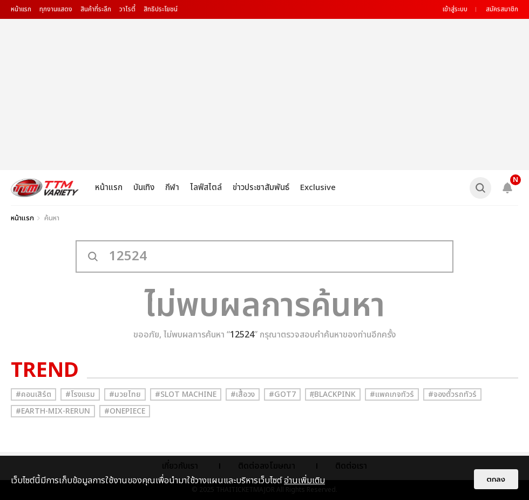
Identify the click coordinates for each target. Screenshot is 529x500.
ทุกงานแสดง (55, 9)
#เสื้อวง (242, 394)
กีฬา (172, 187)
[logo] (45, 187)
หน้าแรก (21, 9)
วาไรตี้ (127, 9)
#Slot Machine (185, 394)
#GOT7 (282, 394)
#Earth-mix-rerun (53, 411)
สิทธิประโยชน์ (161, 9)
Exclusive (318, 187)
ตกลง (496, 479)
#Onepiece (124, 411)
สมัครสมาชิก (502, 9)
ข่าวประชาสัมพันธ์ (261, 187)
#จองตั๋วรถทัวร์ (452, 394)
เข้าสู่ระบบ (455, 9)
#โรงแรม (80, 394)
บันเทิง (143, 187)
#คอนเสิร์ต (33, 394)
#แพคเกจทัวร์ (392, 394)
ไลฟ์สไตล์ (206, 187)
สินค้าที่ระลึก (95, 9)
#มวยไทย (125, 394)
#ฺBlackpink (333, 394)
